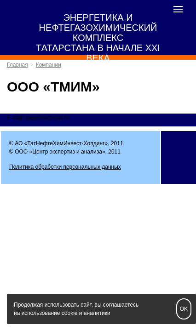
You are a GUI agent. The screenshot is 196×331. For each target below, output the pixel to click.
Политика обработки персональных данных (65, 167)
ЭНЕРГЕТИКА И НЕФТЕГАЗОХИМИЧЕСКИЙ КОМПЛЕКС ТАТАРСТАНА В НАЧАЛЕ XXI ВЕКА (98, 37)
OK (184, 309)
